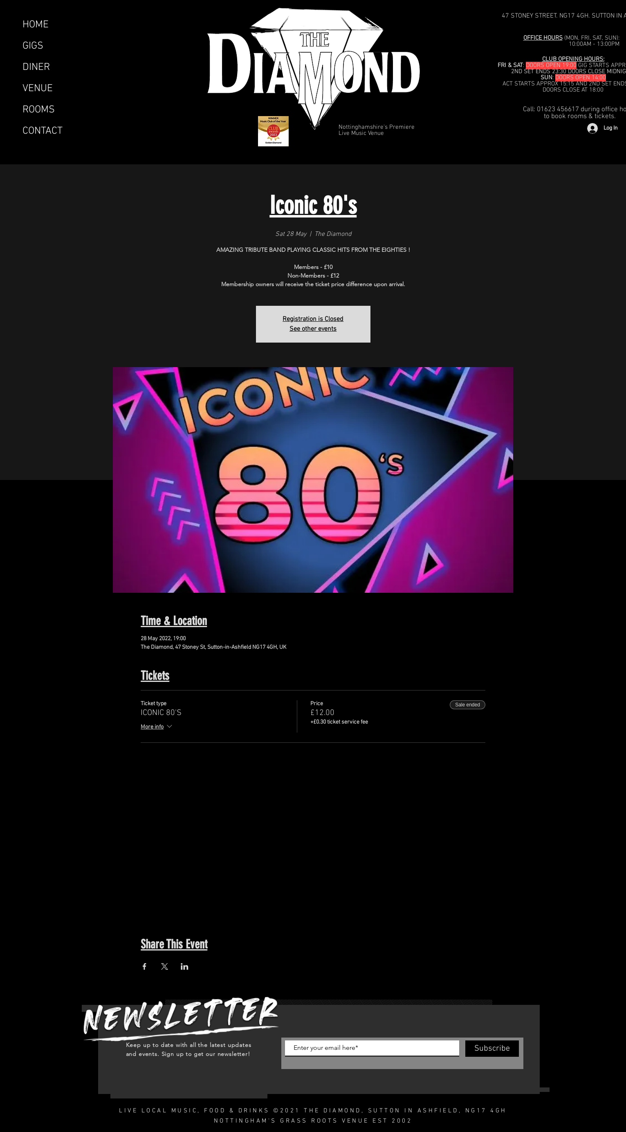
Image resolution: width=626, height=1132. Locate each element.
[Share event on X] (164, 966)
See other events (313, 329)
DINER (36, 67)
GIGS (32, 46)
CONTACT (42, 131)
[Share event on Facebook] (144, 966)
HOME (35, 25)
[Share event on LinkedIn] (184, 966)
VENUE (37, 89)
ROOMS (38, 110)
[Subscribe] (492, 1048)
